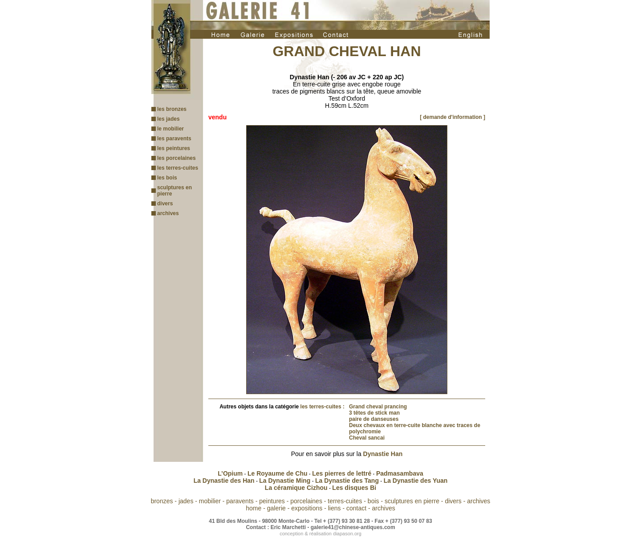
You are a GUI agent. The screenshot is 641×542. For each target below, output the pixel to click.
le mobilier (170, 129)
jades (186, 501)
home (253, 508)
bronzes (162, 501)
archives (168, 213)
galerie (276, 508)
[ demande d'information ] (452, 117)
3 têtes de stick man (374, 413)
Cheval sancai (367, 438)
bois (373, 501)
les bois (167, 178)
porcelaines (306, 501)
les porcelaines (176, 158)
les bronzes (172, 109)
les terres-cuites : (322, 406)
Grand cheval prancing (378, 406)
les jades (168, 119)
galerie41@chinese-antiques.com (353, 527)
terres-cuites (345, 501)
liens (334, 508)
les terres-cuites (177, 168)
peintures (272, 501)
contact (356, 508)
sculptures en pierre (412, 501)
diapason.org (347, 533)
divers (165, 203)
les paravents (174, 138)
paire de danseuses (373, 419)
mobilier (210, 501)
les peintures (173, 148)
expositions (306, 508)
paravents (239, 501)
